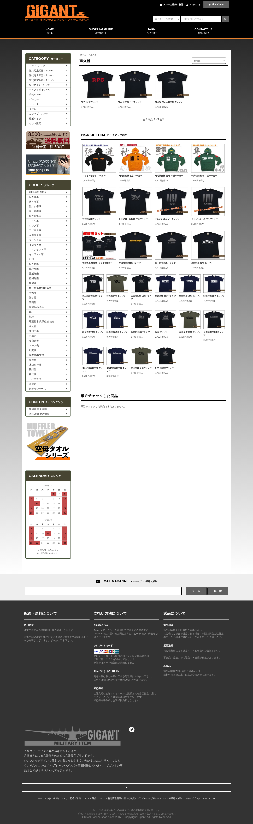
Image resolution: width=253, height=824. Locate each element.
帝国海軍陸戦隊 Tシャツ (130, 263)
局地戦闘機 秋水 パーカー (131, 176)
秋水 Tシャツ (161, 332)
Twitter (152, 31)
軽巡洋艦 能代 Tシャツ (213, 296)
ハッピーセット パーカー (93, 176)
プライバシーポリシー (148, 798)
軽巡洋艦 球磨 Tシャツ (117, 332)
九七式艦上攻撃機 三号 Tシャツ (133, 219)
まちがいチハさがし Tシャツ (204, 219)
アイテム (215, 4)
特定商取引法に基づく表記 (121, 798)
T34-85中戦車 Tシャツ (165, 263)
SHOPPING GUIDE (101, 31)
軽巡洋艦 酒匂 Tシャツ (189, 296)
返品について (98, 798)
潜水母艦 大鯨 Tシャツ (141, 368)
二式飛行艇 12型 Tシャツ (141, 297)
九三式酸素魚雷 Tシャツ (92, 297)
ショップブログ (192, 798)
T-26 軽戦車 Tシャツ (164, 368)
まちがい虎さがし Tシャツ (167, 219)
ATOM (212, 798)
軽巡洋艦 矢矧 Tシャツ (92, 332)
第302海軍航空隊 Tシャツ (92, 370)
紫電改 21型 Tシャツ (140, 332)
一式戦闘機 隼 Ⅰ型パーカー (204, 176)
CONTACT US (203, 31)
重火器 (93, 55)
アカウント (195, 4)
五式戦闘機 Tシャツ (91, 219)
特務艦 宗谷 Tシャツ (116, 296)
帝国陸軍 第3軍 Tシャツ (213, 333)
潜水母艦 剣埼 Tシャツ (189, 332)
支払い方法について (57, 798)
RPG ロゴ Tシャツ (89, 102)
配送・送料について (80, 798)
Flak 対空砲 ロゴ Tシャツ (129, 102)
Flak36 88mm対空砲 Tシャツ (168, 102)
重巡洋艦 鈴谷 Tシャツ (201, 263)
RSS (205, 798)
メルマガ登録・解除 (173, 4)
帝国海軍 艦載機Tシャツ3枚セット (98, 263)
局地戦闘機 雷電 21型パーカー (169, 176)
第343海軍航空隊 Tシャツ (116, 370)
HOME (50, 31)
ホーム (83, 55)
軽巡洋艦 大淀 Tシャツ (165, 296)
